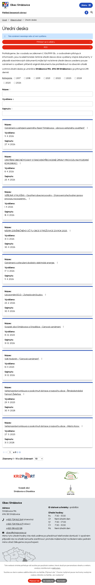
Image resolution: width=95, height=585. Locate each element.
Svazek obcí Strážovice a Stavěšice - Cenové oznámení (35, 327)
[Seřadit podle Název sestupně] (10, 90)
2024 (79, 78)
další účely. (56, 568)
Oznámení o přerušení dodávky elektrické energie (32, 263)
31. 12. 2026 (10, 343)
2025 (8, 83)
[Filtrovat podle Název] (47, 94)
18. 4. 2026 (9, 215)
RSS (68, 47)
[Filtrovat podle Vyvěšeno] (47, 104)
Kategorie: (7, 78)
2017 (18, 78)
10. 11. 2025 (9, 367)
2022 (58, 78)
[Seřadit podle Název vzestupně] (10, 89)
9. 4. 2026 (9, 136)
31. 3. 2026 (9, 239)
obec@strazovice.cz (16, 533)
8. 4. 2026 (9, 171)
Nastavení (62, 581)
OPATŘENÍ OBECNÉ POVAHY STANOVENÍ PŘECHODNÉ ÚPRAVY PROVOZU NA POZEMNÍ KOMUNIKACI (47, 162)
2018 (28, 78)
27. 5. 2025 (10, 434)
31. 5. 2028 (9, 442)
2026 (18, 83)
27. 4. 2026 (10, 144)
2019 (38, 78)
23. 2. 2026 (10, 303)
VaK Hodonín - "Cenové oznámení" (24, 359)
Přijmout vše (34, 581)
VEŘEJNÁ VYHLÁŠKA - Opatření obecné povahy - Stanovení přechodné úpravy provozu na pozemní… (44, 197)
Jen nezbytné (48, 581)
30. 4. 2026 (10, 247)
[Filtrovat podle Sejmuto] (47, 113)
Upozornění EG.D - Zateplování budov (26, 295)
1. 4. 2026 (9, 207)
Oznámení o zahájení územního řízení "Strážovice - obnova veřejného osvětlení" (47, 128)
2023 (68, 78)
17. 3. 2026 (9, 271)
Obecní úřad (15, 20)
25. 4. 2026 (10, 180)
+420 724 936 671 (14, 524)
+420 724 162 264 (14, 519)
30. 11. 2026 (10, 311)
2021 (48, 78)
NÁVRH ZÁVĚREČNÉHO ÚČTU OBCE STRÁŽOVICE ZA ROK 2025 (38, 231)
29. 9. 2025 (10, 402)
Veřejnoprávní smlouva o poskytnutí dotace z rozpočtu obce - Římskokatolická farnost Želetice (44, 393)
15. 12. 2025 (10, 335)
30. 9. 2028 (10, 410)
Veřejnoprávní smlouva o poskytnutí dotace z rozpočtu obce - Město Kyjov (44, 426)
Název (5, 89)
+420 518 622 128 (14, 528)
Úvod (4, 20)
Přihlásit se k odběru (64, 42)
